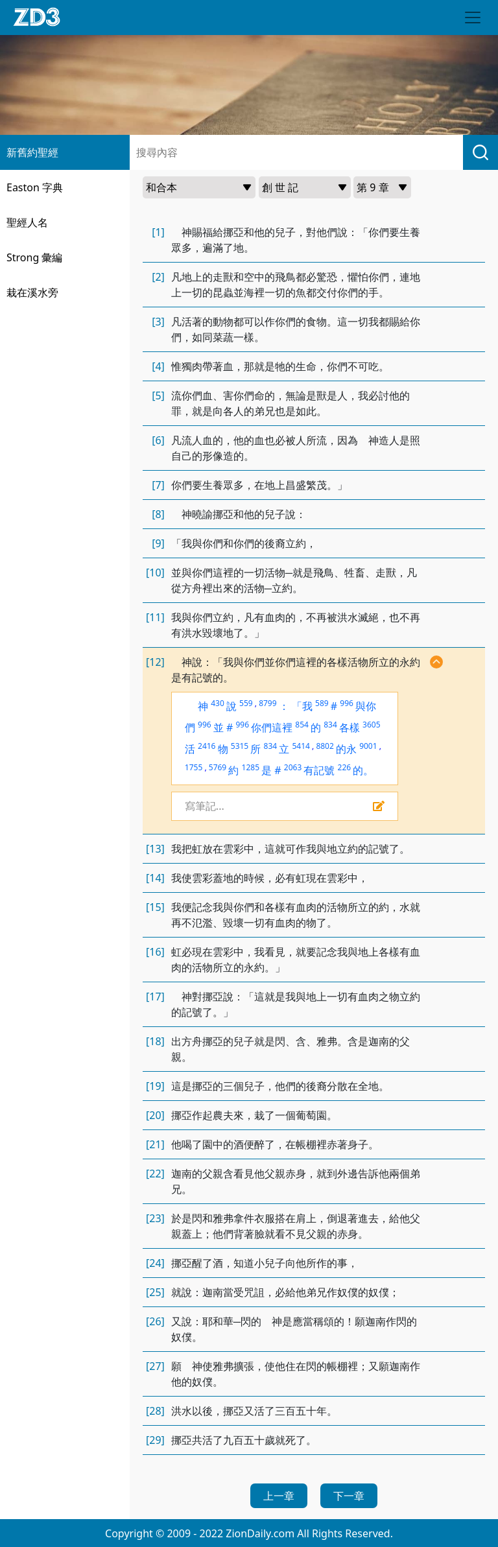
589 (322, 703)
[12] (155, 662)
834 (330, 724)
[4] (158, 366)
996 (346, 703)
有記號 (319, 770)
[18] (155, 1041)
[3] (158, 321)
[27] (155, 1366)
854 (302, 724)
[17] (155, 996)
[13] (155, 849)
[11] (155, 617)
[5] (158, 395)
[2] (158, 277)
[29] (155, 1440)
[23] (155, 1218)
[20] (155, 1115)
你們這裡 (271, 727)
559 (246, 703)
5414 (300, 745)
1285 (250, 767)
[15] (155, 907)
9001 (368, 745)
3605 (371, 724)
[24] (155, 1263)
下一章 (348, 1496)
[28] (155, 1411)
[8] (158, 514)
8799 (267, 703)
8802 (324, 745)
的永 (346, 749)
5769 (217, 767)
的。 (363, 770)
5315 (239, 745)
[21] (155, 1144)
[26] (155, 1321)
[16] (155, 952)
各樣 (349, 727)
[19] (155, 1086)
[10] (155, 572)
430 (217, 703)
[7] (158, 485)
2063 (293, 767)
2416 (206, 745)
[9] (158, 543)
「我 (302, 706)
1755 (193, 767)
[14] (155, 878)
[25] (155, 1292)
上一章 (278, 1496)
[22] (155, 1173)
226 (344, 767)
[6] (158, 440)
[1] (158, 232)
